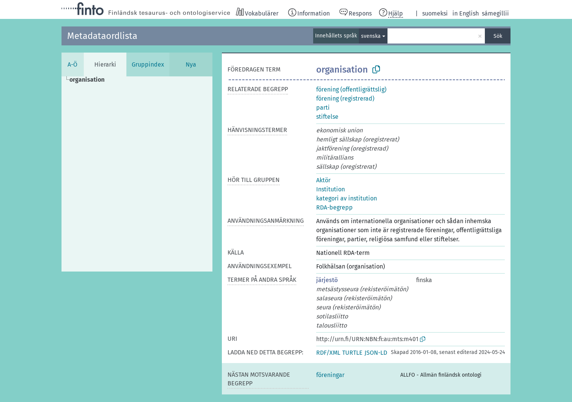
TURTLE (352, 352)
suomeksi (435, 13)
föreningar (330, 375)
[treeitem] (90, 79)
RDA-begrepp (334, 207)
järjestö (327, 280)
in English (465, 13)
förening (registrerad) (345, 98)
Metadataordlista (102, 36)
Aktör (323, 180)
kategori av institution (346, 198)
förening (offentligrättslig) (351, 89)
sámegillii (495, 13)
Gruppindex (148, 64)
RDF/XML (328, 352)
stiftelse (327, 116)
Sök (498, 36)
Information (313, 13)
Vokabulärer (261, 13)
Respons (360, 13)
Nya (191, 64)
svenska (371, 36)
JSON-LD (375, 352)
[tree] (137, 174)
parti (323, 107)
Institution (330, 189)
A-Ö (72, 64)
